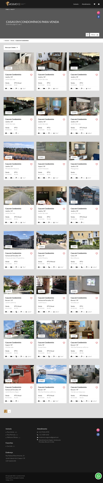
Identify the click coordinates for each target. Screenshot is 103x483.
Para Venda (11, 432)
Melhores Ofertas (13, 437)
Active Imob (21, 476)
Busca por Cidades (11, 47)
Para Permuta (12, 435)
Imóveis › (76, 4)
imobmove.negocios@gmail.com (48, 437)
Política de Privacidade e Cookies (15, 478)
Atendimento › (86, 4)
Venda (12, 40)
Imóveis (7, 40)
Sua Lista (10, 446)
